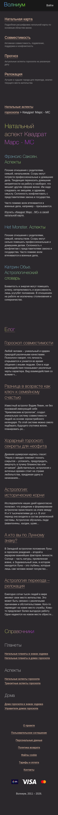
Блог (10, 329)
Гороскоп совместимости (29, 343)
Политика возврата (29, 747)
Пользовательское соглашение (29, 732)
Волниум (14, 4)
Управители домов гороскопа (21, 708)
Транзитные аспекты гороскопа (23, 683)
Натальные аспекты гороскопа (22, 679)
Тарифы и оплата (29, 762)
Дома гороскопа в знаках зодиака (24, 704)
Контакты (29, 769)
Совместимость (17, 38)
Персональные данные (29, 740)
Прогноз (11, 56)
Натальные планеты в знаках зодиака (26, 653)
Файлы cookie (29, 755)
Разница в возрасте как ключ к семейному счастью (27, 392)
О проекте (29, 725)
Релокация (13, 74)
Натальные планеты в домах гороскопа (27, 658)
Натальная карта (18, 19)
